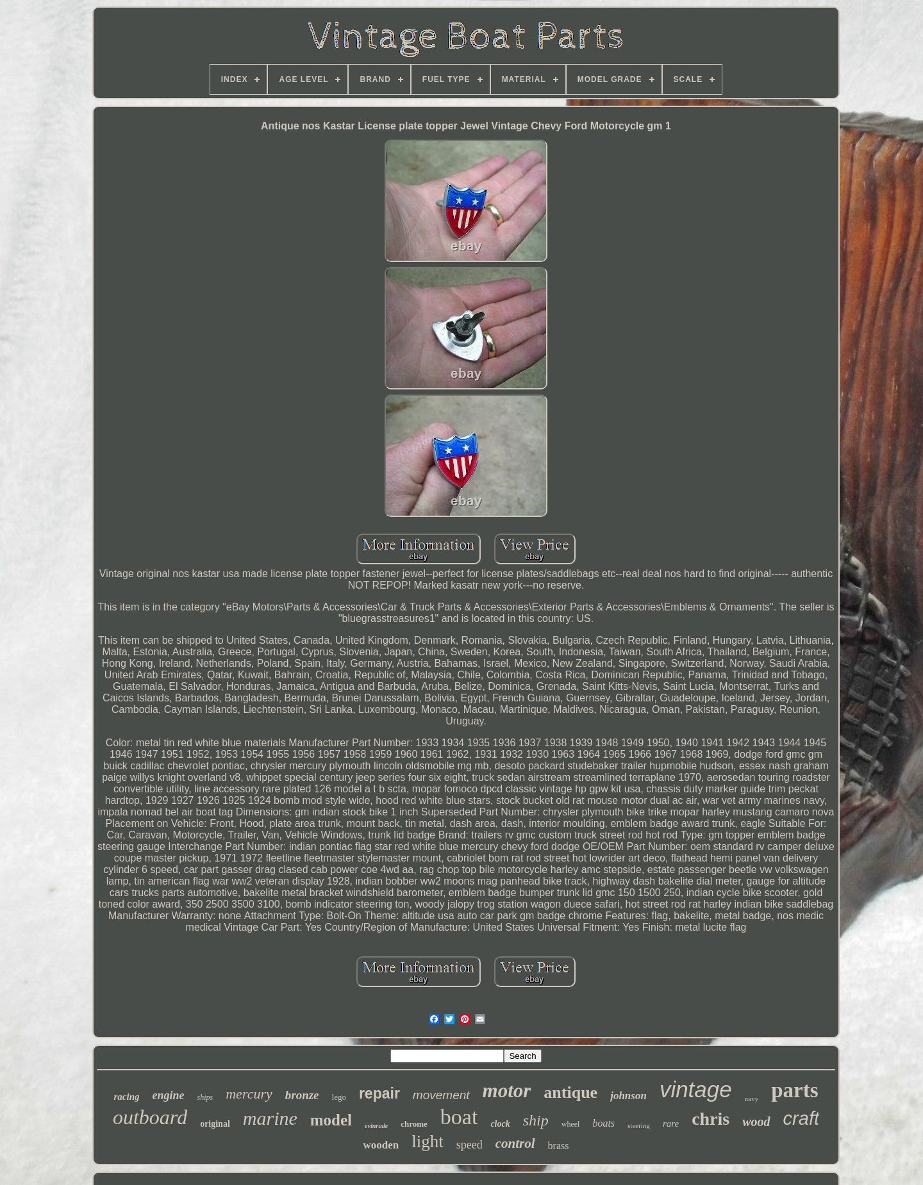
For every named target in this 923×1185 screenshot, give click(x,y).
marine (270, 1118)
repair (379, 1093)
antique (570, 1092)
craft (801, 1118)
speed (469, 1144)
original (215, 1124)
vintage (696, 1089)
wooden (381, 1145)
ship (536, 1120)
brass (558, 1145)
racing (127, 1096)
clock (500, 1124)
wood (756, 1122)
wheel (570, 1124)
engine (169, 1095)
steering (639, 1125)
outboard (150, 1117)
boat (459, 1117)
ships (205, 1097)
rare (671, 1123)
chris (710, 1119)
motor (507, 1090)
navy (751, 1098)
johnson (628, 1096)
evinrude (376, 1125)
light (428, 1141)
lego (339, 1097)
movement (441, 1095)
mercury (249, 1094)
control (515, 1143)
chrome (414, 1124)
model (331, 1120)
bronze (302, 1095)
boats (603, 1123)
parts (794, 1090)
